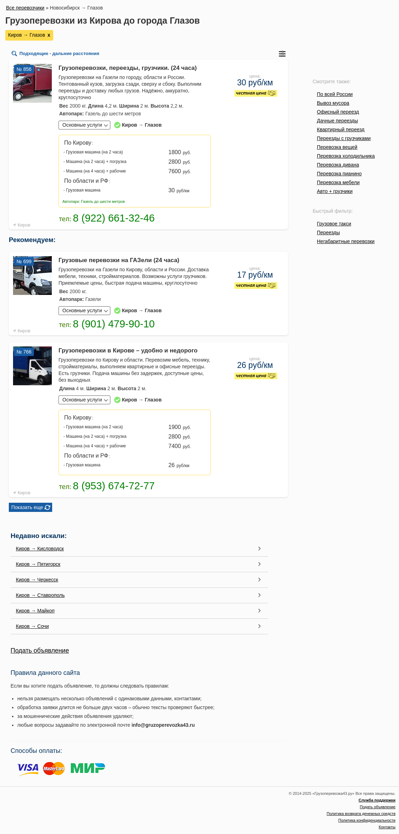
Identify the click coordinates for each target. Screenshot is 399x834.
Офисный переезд (338, 112)
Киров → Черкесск (37, 579)
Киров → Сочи (32, 626)
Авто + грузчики (334, 191)
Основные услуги (82, 125)
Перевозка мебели (338, 182)
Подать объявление (40, 650)
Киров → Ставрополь (40, 595)
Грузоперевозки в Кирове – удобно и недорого (128, 350)
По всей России (335, 94)
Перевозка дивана (338, 165)
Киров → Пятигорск (38, 564)
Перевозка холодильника (346, 156)
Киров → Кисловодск (40, 548)
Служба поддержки (376, 800)
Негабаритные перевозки (346, 241)
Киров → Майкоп (35, 611)
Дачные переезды (337, 120)
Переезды (328, 232)
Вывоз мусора (333, 103)
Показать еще (27, 507)
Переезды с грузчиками (344, 138)
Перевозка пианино (339, 173)
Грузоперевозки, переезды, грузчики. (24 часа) (128, 68)
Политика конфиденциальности (366, 820)
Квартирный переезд (340, 129)
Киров (24, 225)
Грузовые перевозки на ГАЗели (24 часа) (119, 260)
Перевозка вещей (337, 147)
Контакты (387, 827)
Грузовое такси (334, 223)
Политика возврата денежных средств (361, 813)
